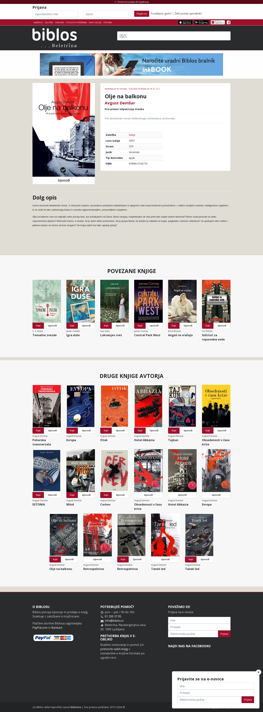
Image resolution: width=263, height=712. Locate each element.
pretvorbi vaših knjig (114, 649)
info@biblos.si (114, 621)
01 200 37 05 (113, 616)
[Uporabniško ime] (55, 14)
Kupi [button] (38, 325)
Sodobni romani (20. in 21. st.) (144, 88)
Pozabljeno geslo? (161, 13)
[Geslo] (106, 14)
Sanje (132, 135)
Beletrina (75, 707)
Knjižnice (38, 22)
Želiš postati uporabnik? (188, 13)
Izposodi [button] (64, 180)
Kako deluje (95, 22)
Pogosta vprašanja (76, 22)
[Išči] (174, 35)
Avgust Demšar (120, 102)
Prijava (224, 633)
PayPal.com (39, 628)
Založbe (49, 22)
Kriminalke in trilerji (116, 88)
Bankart (56, 628)
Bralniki (59, 22)
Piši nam (107, 22)
